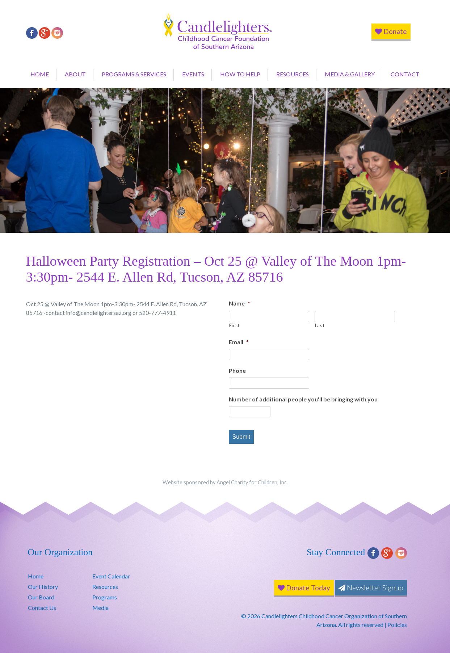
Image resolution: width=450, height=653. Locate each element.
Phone (237, 370)
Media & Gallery (350, 74)
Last (320, 325)
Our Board (41, 597)
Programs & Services (134, 74)
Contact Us (42, 607)
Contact (405, 74)
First (234, 325)
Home (39, 74)
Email (239, 341)
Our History (43, 586)
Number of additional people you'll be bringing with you (303, 399)
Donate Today (304, 588)
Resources (292, 74)
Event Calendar (111, 576)
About (75, 74)
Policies (397, 624)
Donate (391, 31)
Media (100, 607)
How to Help (240, 74)
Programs (104, 597)
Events (193, 74)
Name (239, 303)
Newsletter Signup (370, 588)
